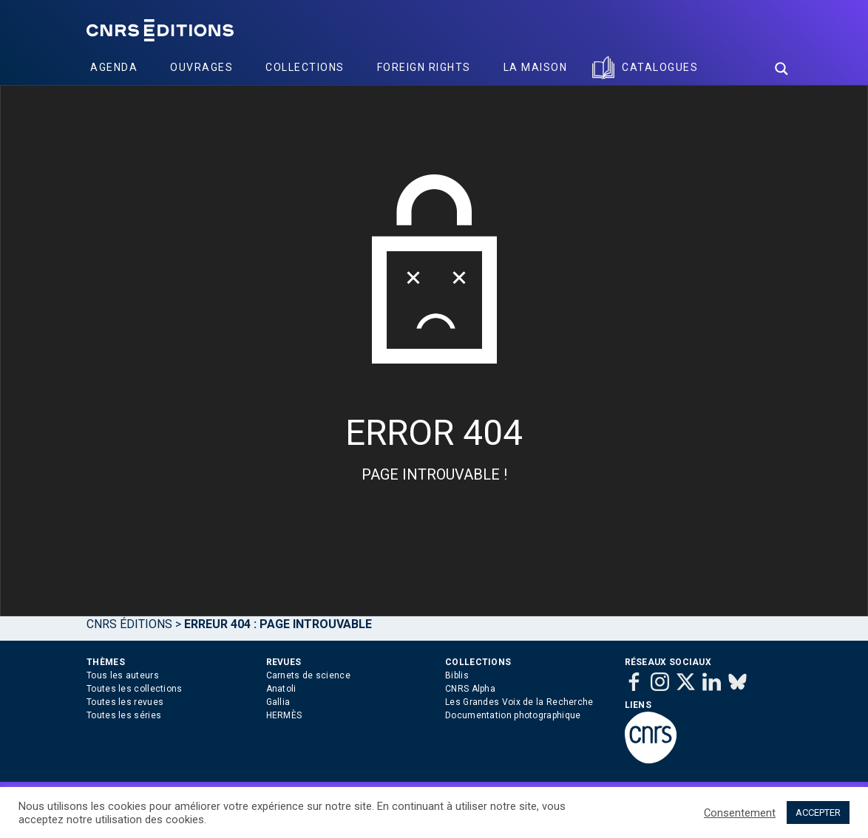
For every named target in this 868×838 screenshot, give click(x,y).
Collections (305, 67)
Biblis (457, 675)
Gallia (278, 702)
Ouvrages (201, 67)
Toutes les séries (124, 715)
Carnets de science (308, 675)
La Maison (535, 67)
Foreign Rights (424, 67)
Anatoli (281, 689)
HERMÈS (284, 715)
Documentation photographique (512, 715)
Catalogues (660, 67)
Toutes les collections (135, 689)
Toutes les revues (125, 702)
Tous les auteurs (123, 675)
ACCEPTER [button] (818, 812)
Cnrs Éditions (129, 624)
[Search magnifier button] (781, 69)
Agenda (114, 67)
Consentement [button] (740, 813)
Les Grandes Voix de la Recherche (519, 702)
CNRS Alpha (470, 689)
